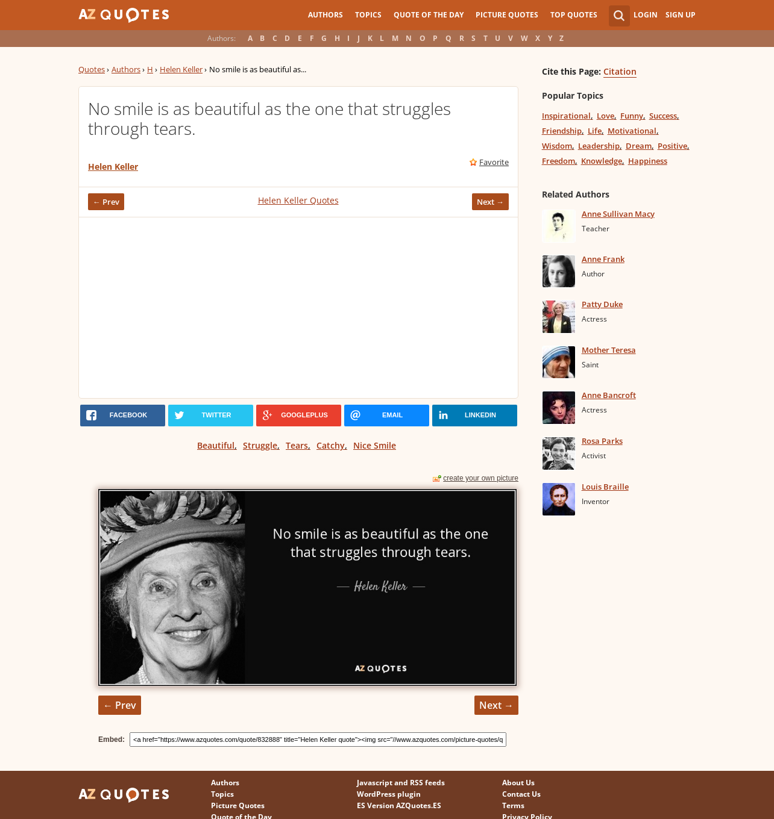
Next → (490, 201)
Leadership (599, 145)
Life (595, 130)
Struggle (260, 445)
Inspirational (566, 115)
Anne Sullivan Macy (618, 213)
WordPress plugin (389, 794)
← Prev (106, 201)
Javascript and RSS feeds (401, 782)
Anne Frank (603, 259)
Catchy (330, 445)
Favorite (494, 162)
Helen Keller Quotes (298, 200)
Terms (513, 805)
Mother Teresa (609, 349)
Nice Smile (374, 445)
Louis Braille (605, 486)
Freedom (558, 160)
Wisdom (557, 145)
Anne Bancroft (609, 395)
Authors (325, 15)
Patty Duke (602, 304)
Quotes (91, 69)
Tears (297, 445)
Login (646, 15)
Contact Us (521, 794)
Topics (368, 15)
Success (663, 115)
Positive (672, 145)
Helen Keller (181, 69)
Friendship (562, 130)
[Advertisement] (298, 307)
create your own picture (480, 478)
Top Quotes (573, 15)
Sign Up (680, 15)
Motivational (632, 130)
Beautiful (215, 445)
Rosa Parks (602, 440)
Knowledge (601, 160)
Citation (620, 71)
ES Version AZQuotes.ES (399, 805)
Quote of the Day (429, 15)
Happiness (647, 160)
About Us (518, 782)
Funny (631, 115)
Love (605, 115)
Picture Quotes (507, 15)
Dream (639, 145)
